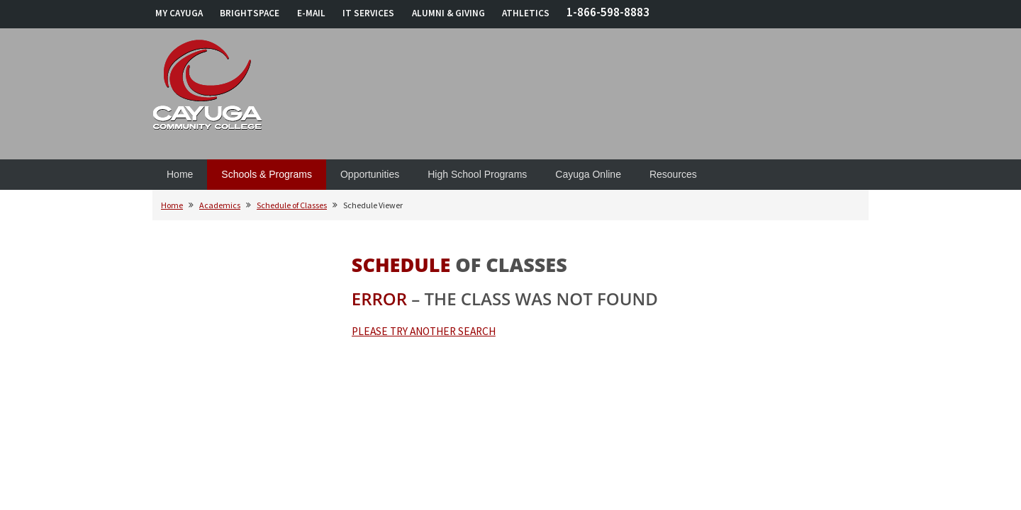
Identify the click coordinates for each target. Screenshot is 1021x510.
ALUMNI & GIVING (448, 13)
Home (180, 174)
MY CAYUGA (179, 13)
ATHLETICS (525, 13)
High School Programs (477, 174)
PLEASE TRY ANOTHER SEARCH (424, 331)
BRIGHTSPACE (249, 13)
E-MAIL (311, 13)
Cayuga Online (588, 174)
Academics (219, 205)
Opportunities (369, 174)
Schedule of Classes (292, 205)
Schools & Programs (266, 174)
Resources (673, 174)
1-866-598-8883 (608, 12)
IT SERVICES (368, 13)
